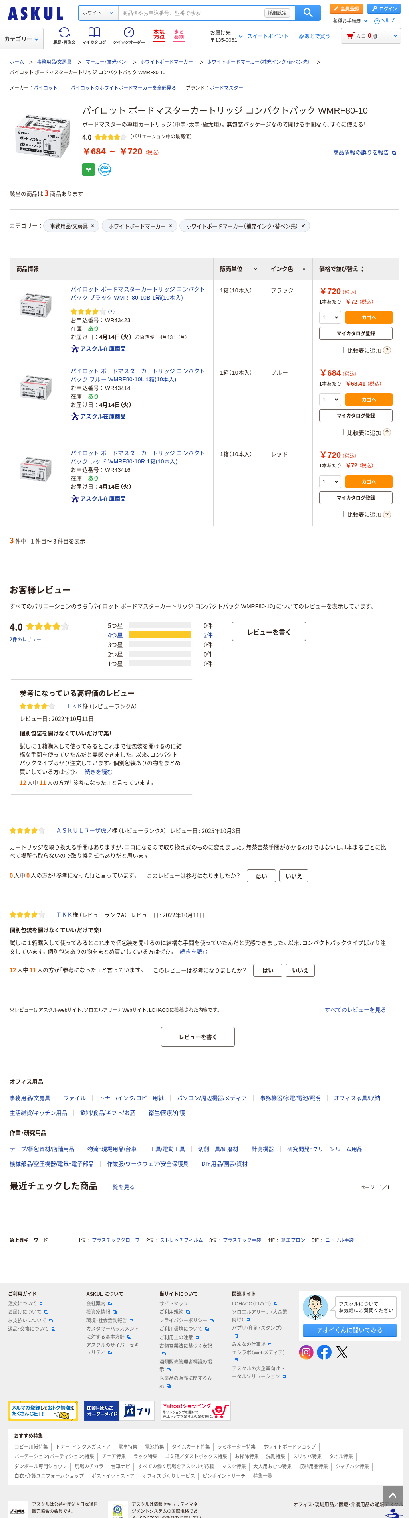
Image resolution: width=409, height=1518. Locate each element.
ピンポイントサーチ (224, 1476)
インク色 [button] (288, 269)
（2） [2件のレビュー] (111, 311)
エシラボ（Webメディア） (258, 1356)
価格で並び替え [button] (341, 269)
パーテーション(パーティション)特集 (54, 1456)
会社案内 (99, 1304)
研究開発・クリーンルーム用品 (325, 1149)
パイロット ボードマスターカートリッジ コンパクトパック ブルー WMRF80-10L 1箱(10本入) (138, 375)
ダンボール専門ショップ (40, 1466)
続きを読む (99, 772)
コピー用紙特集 (31, 1447)
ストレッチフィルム (181, 1240)
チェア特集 (114, 1456)
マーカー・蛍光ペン (105, 62)
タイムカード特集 (191, 1447)
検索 (308, 13)
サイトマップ (173, 1304)
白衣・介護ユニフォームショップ (49, 1476)
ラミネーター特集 (236, 1447)
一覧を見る (121, 1187)
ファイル (75, 1098)
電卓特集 (127, 1447)
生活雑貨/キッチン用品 (38, 1113)
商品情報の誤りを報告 (364, 152)
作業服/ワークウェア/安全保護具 (148, 1164)
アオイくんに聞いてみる (350, 1330)
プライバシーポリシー (186, 1320)
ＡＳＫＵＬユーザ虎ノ (84, 830)
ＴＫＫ (74, 706)
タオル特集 (341, 1456)
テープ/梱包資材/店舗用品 (42, 1149)
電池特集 (154, 1447)
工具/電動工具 (167, 1149)
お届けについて (28, 1312)
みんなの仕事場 (252, 1344)
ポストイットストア (113, 1476)
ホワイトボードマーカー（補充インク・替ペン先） (258, 62)
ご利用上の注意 (179, 1338)
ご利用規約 (174, 1312)
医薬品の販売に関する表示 (185, 1382)
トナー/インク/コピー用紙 (131, 1098)
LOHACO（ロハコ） (255, 1304)
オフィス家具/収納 (357, 1098)
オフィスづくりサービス (168, 1476)
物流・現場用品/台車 (112, 1149)
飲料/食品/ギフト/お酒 (107, 1113)
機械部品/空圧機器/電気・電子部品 (52, 1164)
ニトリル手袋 (339, 1240)
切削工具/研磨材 (218, 1149)
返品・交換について (31, 1329)
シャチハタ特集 (352, 1466)
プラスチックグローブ (116, 1240)
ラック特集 (145, 1456)
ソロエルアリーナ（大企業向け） (259, 1316)
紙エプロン (293, 1240)
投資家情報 (101, 1312)
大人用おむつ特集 (272, 1466)
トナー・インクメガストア (83, 1447)
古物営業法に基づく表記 (185, 1349)
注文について (25, 1304)
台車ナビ (120, 1466)
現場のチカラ (89, 1466)
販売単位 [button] (239, 269)
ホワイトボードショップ (289, 1447)
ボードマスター (226, 88)
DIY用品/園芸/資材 (225, 1164)
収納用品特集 (313, 1466)
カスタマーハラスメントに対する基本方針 (112, 1332)
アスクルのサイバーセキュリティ (112, 1349)
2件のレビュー (25, 639)
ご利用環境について (184, 1329)
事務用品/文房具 (54, 62)
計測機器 (263, 1149)
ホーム (17, 62)
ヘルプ (387, 21)
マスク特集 (234, 1466)
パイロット (46, 88)
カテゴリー (21, 39)
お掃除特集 (247, 1456)
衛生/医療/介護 (167, 1113)
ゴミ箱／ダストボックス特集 (196, 1456)
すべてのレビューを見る (355, 1010)
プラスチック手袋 (242, 1240)
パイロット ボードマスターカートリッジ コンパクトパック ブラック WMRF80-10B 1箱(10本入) (138, 293)
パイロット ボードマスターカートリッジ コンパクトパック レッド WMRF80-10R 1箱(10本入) (138, 457)
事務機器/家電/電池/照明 (290, 1098)
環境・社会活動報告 (109, 1320)
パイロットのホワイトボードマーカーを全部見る (123, 88)
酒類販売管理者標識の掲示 (185, 1365)
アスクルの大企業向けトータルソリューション (259, 1372)
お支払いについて (30, 1320)
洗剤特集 (275, 1456)
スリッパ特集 (307, 1456)
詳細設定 (277, 12)
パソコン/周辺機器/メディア (212, 1098)
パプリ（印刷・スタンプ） (257, 1331)
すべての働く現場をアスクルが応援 (176, 1466)
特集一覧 (262, 1476)
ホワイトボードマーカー (166, 62)
